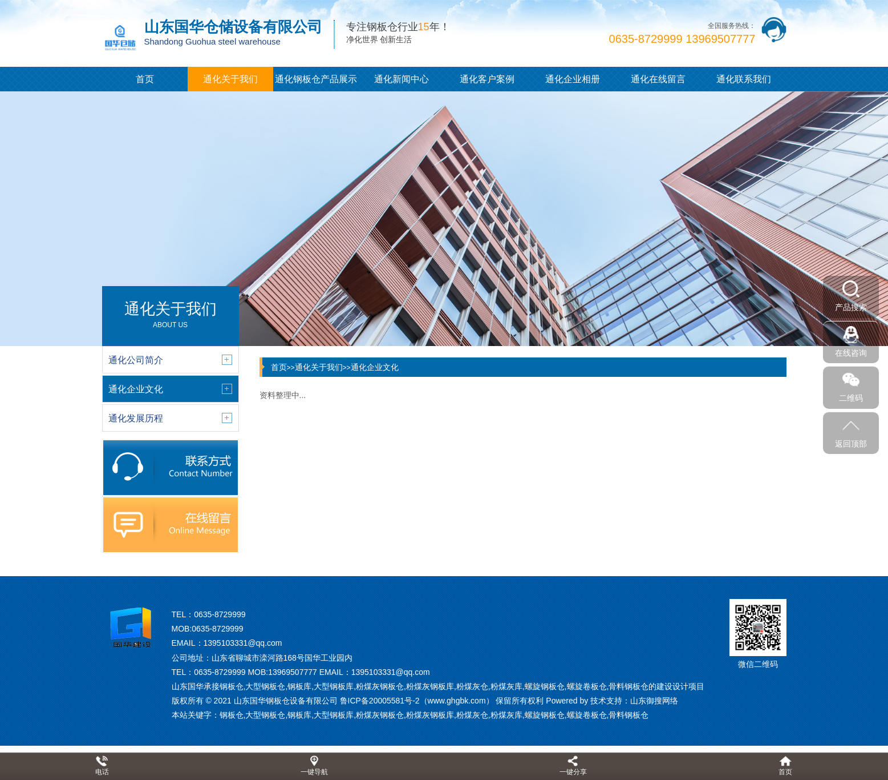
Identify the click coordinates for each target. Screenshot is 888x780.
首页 (145, 79)
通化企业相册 (572, 79)
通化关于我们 (230, 79)
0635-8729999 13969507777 (682, 39)
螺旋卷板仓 (587, 714)
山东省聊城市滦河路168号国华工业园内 (282, 657)
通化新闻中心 (401, 79)
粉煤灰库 (506, 714)
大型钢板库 (334, 714)
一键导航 (314, 772)
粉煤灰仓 (472, 714)
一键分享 (573, 772)
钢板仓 (232, 714)
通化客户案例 (487, 79)
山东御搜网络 (654, 700)
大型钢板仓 (265, 714)
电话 (102, 772)
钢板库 (299, 714)
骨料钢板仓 (628, 714)
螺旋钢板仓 (545, 714)
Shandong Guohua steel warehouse (212, 41)
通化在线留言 (658, 79)
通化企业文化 (375, 367)
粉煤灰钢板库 (430, 714)
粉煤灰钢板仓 (380, 714)
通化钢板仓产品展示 (316, 79)
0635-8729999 (219, 614)
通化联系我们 (743, 79)
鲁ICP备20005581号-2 (380, 700)
